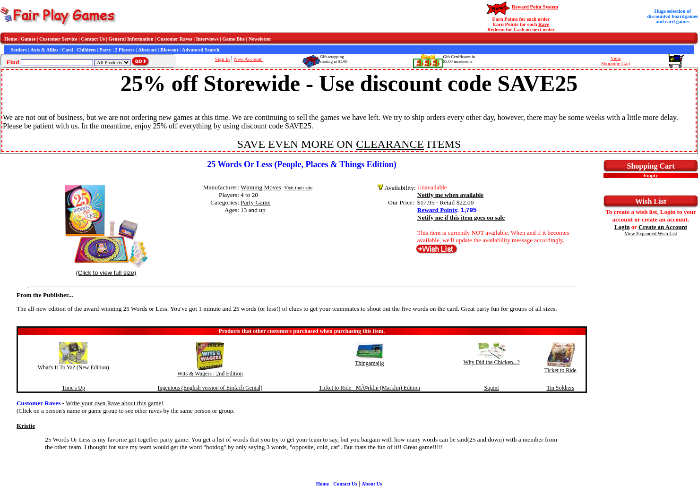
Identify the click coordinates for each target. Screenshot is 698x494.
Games (28, 39)
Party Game (255, 202)
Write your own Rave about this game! (115, 403)
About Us (372, 483)
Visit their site (298, 187)
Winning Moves (261, 187)
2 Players (125, 49)
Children (86, 49)
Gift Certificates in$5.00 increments (459, 59)
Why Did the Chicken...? (491, 362)
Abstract (147, 49)
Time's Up (73, 387)
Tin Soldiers (561, 387)
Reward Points (437, 209)
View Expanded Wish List (650, 233)
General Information (131, 39)
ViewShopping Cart (615, 61)
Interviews (207, 39)
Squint (491, 387)
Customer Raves (174, 39)
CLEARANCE (390, 144)
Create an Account (662, 226)
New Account (248, 59)
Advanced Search (200, 49)
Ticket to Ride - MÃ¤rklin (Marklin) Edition (369, 387)
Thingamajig (369, 363)
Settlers (18, 49)
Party (105, 49)
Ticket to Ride (560, 370)
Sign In (222, 59)
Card (67, 49)
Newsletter (260, 39)
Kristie (26, 425)
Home (10, 39)
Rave (543, 24)
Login (622, 226)
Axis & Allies (44, 49)
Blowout (169, 49)
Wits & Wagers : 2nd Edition (210, 373)
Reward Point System (535, 6)
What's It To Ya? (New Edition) (73, 367)
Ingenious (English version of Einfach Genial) (210, 387)
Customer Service (58, 39)
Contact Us (93, 39)
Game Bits (233, 39)
